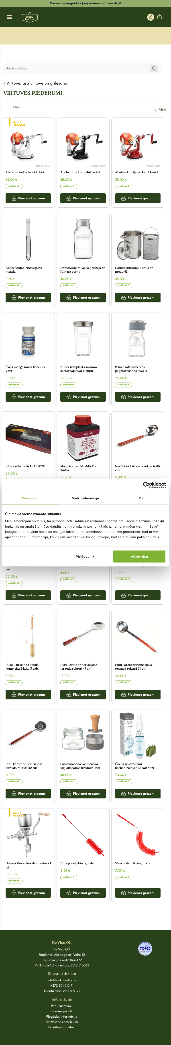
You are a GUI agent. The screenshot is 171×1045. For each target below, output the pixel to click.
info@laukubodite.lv (61, 980)
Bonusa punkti (61, 1011)
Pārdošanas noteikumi (62, 1022)
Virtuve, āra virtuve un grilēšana (36, 83)
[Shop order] (17, 108)
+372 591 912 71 (61, 986)
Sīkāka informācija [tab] (85, 498)
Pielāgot (85, 556)
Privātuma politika (61, 1027)
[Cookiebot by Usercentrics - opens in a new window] (146, 485)
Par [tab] (141, 498)
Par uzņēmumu (62, 1006)
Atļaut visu (139, 556)
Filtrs (162, 110)
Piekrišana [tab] (29, 498)
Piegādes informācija (61, 1017)
